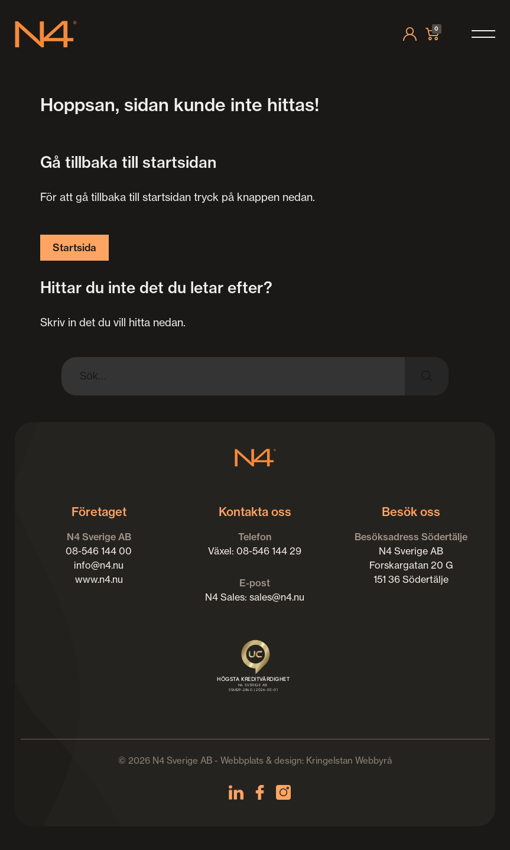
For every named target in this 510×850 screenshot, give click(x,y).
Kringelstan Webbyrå (349, 760)
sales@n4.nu (276, 597)
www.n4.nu (99, 579)
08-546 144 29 (268, 551)
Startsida (74, 247)
